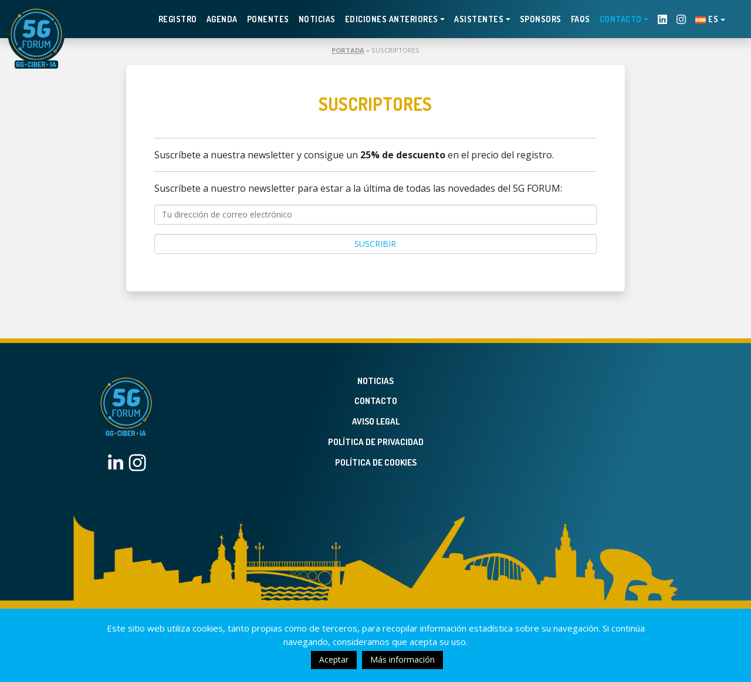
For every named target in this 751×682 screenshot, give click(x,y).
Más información (402, 659)
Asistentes (478, 19)
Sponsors (540, 19)
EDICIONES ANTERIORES (391, 19)
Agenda (222, 19)
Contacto (621, 19)
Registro (177, 19)
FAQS (580, 19)
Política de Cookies (376, 462)
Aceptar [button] (334, 659)
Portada (347, 50)
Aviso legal (376, 421)
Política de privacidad (376, 441)
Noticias (317, 19)
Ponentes (268, 19)
